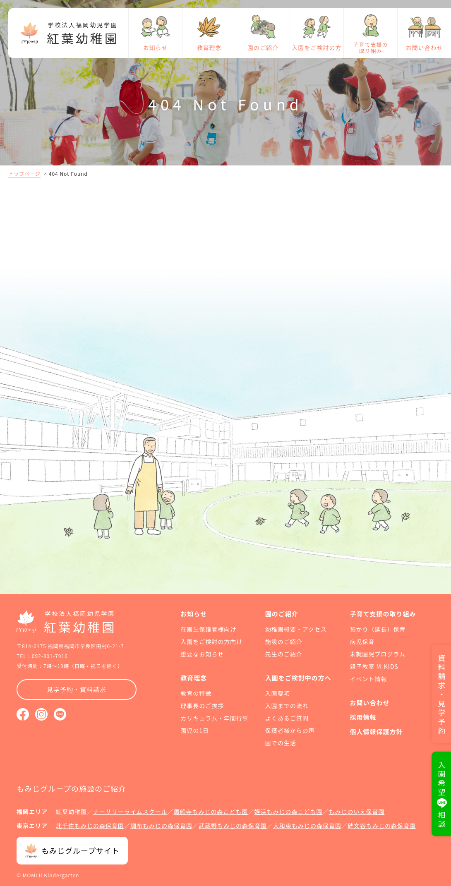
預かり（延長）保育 (377, 629)
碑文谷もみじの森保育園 (382, 825)
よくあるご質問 (287, 718)
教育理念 (209, 47)
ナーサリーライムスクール (130, 811)
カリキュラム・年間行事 (214, 718)
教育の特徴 (195, 693)
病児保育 (362, 641)
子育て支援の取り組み (370, 48)
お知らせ (155, 47)
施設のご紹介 (283, 641)
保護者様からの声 (290, 730)
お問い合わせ (424, 47)
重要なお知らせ (202, 654)
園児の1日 (194, 730)
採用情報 (363, 717)
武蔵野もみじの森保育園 (233, 825)
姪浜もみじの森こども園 (288, 811)
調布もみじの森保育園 (161, 825)
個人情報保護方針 (376, 731)
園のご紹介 (262, 47)
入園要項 (277, 693)
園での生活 (280, 743)
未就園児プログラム (377, 654)
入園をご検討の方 (317, 47)
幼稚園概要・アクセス (296, 629)
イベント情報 (368, 679)
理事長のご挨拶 (202, 706)
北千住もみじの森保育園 (90, 825)
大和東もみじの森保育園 (307, 825)
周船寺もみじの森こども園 (210, 811)
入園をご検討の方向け (211, 641)
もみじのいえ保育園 (356, 811)
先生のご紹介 (283, 654)
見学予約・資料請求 (76, 689)
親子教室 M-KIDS (374, 666)
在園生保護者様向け (208, 629)
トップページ (24, 173)
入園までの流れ (287, 706)
